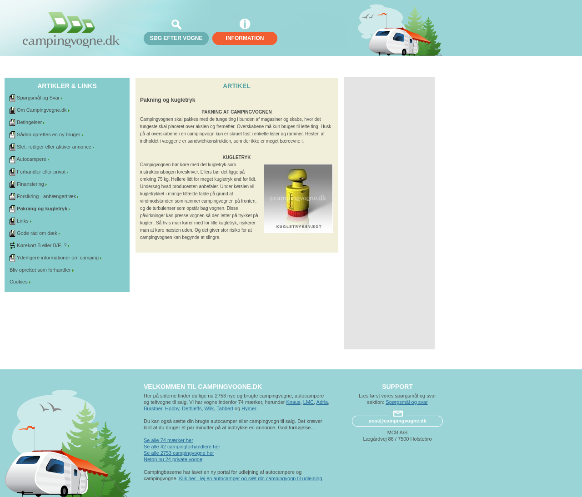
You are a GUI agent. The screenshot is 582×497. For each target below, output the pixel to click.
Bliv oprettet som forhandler (40, 270)
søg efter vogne (176, 38)
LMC (308, 402)
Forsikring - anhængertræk (46, 196)
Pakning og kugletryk (42, 208)
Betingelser (29, 122)
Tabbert (224, 408)
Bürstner (153, 408)
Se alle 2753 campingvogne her (179, 453)
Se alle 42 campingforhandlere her (182, 446)
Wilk (209, 408)
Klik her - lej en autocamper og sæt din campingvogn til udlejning (250, 478)
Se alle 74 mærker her (168, 440)
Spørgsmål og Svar (38, 97)
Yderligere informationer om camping (58, 257)
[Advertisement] (389, 213)
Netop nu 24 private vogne (173, 459)
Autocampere (31, 159)
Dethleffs (191, 408)
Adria (322, 402)
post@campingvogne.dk (397, 420)
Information (245, 38)
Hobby (172, 408)
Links (23, 221)
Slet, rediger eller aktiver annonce (54, 146)
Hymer (248, 408)
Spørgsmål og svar (406, 402)
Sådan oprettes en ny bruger (48, 134)
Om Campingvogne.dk (41, 110)
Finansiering (30, 184)
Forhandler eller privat (41, 171)
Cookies (19, 281)
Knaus (293, 402)
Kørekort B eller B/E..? (41, 245)
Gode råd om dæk (37, 233)
